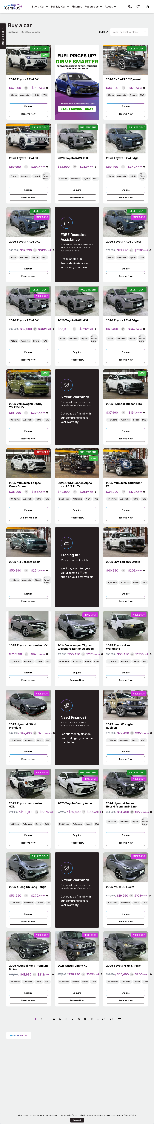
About (109, 6)
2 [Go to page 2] (41, 1019)
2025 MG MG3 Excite (120, 886)
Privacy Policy (130, 1115)
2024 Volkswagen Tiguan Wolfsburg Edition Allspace (76, 647)
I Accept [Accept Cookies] (77, 1120)
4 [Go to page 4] (54, 1019)
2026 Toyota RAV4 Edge (122, 158)
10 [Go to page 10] (92, 1019)
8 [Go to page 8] (79, 1019)
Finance (77, 6)
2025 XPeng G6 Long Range (27, 886)
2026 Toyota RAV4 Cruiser (124, 241)
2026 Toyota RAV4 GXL (24, 79)
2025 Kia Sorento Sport (24, 561)
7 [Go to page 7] (72, 1019)
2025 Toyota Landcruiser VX (28, 645)
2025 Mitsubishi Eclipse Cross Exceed (25, 484)
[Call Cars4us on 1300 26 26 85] (130, 6)
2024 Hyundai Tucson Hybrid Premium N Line (121, 805)
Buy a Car (38, 6)
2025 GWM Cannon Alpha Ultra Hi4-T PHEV (75, 484)
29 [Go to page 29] (111, 1019)
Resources (92, 6)
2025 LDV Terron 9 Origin (123, 561)
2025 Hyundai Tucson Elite (124, 403)
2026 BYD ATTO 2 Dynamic (124, 79)
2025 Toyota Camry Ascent (76, 803)
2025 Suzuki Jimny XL (72, 965)
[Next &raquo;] (119, 1018)
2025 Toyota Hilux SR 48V (123, 965)
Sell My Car (58, 6)
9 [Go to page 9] (85, 1019)
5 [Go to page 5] (60, 1019)
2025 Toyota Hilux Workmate (118, 647)
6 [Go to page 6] (66, 1019)
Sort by (104, 32)
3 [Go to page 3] (47, 1019)
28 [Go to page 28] (103, 1019)
